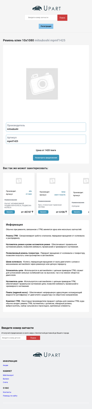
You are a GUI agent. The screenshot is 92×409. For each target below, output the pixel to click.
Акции (5, 365)
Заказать (9, 212)
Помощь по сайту (10, 396)
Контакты (7, 392)
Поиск (62, 18)
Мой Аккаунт (8, 375)
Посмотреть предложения (46, 158)
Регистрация (46, 26)
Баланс (6, 379)
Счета (5, 382)
